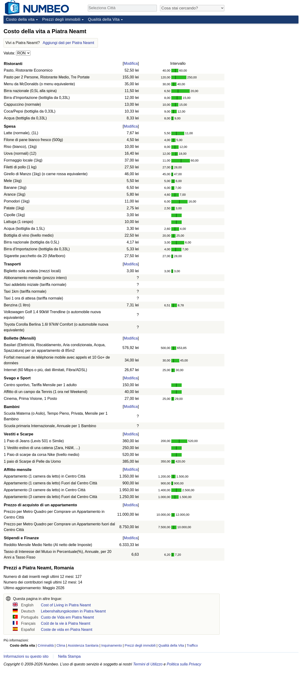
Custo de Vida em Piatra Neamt (67, 617)
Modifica (131, 63)
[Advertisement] (263, 55)
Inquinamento (111, 645)
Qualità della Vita (104, 19)
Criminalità (46, 645)
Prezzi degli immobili (61, 19)
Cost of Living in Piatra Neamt (66, 605)
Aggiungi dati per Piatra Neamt (68, 43)
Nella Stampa (69, 656)
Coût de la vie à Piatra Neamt (65, 623)
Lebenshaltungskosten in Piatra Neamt (73, 611)
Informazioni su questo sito (26, 656)
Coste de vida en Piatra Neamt (66, 630)
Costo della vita (20, 19)
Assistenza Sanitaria (83, 645)
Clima (60, 645)
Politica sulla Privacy (184, 664)
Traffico (192, 645)
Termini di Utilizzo (148, 664)
